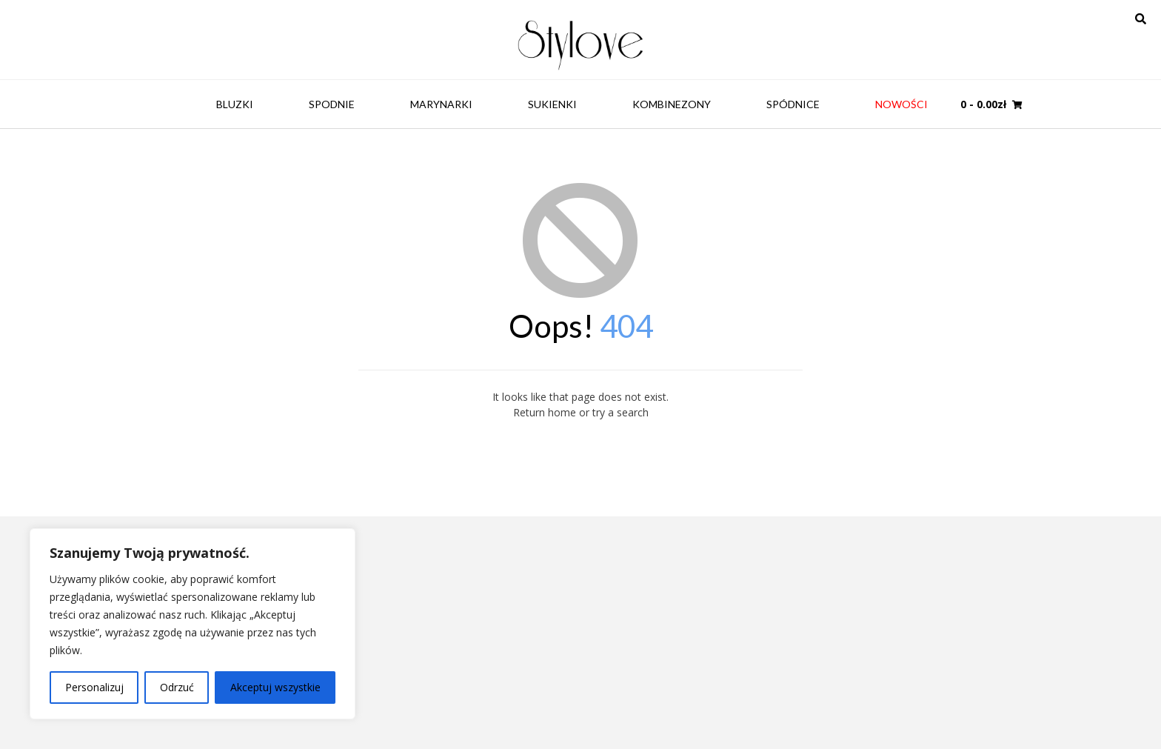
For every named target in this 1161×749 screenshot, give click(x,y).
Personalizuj (94, 687)
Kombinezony (671, 104)
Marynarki (441, 104)
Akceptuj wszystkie (275, 687)
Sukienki (552, 104)
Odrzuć (177, 687)
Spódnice (793, 104)
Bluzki (234, 104)
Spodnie (332, 104)
